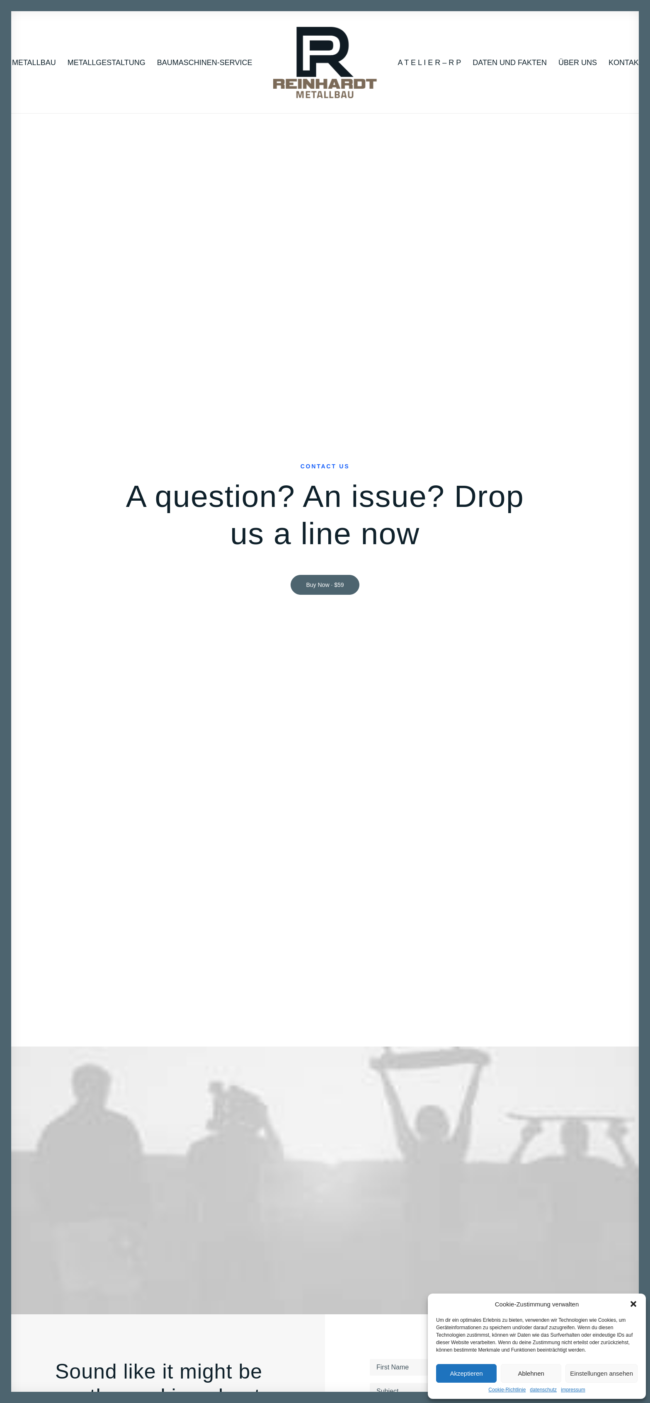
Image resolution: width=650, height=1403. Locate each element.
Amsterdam (557, 1186)
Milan (547, 1175)
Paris (547, 1210)
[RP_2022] (325, 62)
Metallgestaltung (107, 62)
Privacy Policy (486, 751)
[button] (633, 1304)
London (551, 1198)
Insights (456, 1210)
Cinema (76, 1198)
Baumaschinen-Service (204, 62)
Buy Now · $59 (325, 208)
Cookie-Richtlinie (507, 1390)
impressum (573, 1390)
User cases (366, 1210)
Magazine (269, 1186)
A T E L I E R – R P (429, 62)
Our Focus (175, 1175)
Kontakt (626, 62)
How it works (369, 1186)
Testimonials (368, 1198)
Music (73, 1175)
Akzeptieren (466, 1373)
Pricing (360, 1175)
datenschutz (543, 1390)
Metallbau (34, 62)
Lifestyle (77, 1186)
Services (457, 1198)
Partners (172, 1198)
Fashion (77, 1210)
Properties (460, 1186)
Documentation (277, 1198)
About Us (173, 1186)
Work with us (464, 1175)
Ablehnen (531, 1373)
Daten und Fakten (510, 62)
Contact (171, 1210)
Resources (270, 1210)
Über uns (577, 62)
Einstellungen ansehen (601, 1373)
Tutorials (267, 1175)
